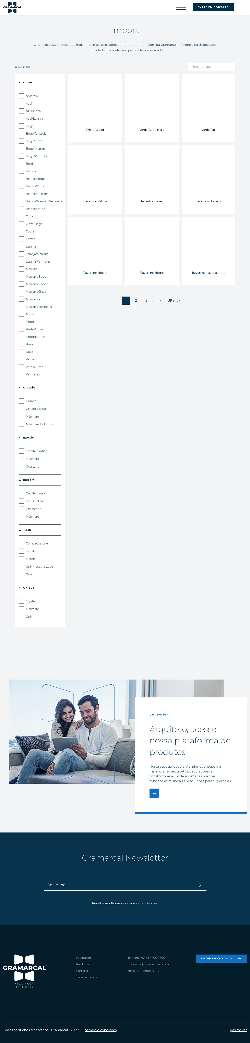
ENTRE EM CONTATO (213, 7)
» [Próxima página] (160, 300)
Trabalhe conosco (88, 977)
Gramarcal (12, 7)
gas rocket (238, 1030)
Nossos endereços (144, 971)
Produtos (82, 964)
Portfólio (82, 971)
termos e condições (101, 1030)
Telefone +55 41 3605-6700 (146, 958)
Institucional (84, 958)
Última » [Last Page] (174, 300)
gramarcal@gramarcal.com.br (148, 964)
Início (18, 66)
